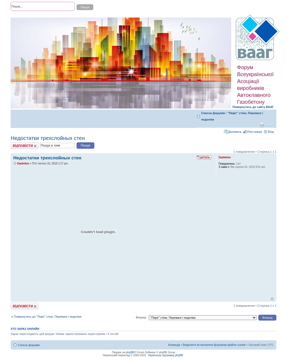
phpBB (130, 352)
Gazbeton (23, 163)
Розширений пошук (24, 16)
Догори (272, 298)
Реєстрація (254, 131)
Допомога (234, 131)
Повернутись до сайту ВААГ (253, 107)
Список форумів (213, 113)
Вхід (271, 131)
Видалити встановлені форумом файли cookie (214, 344)
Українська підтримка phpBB (165, 355)
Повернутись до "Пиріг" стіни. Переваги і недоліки (47, 316)
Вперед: (141, 317)
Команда (174, 344)
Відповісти (25, 145)
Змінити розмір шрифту (270, 125)
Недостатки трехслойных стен (48, 138)
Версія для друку (262, 125)
